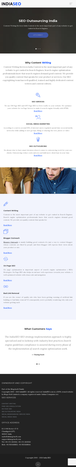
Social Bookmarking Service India (16, 414)
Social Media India (9, 417)
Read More (38, 111)
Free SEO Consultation (11, 406)
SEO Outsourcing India (11, 411)
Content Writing (9, 403)
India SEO (47, 458)
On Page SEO (7, 409)
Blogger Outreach (10, 242)
